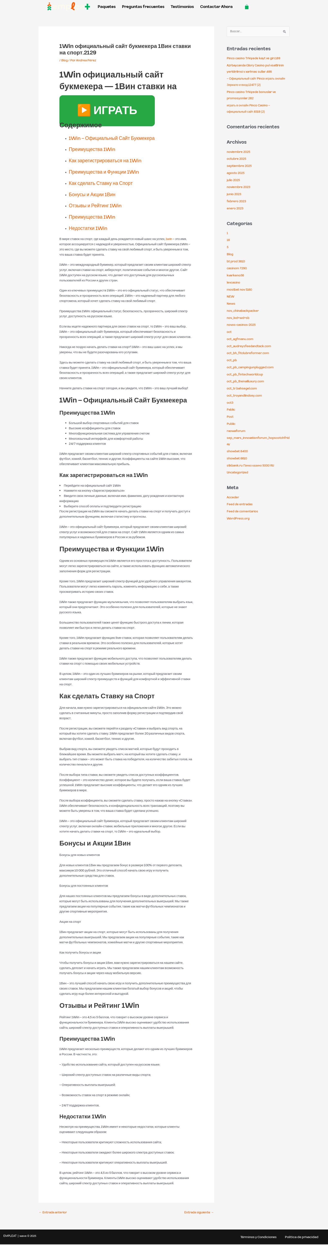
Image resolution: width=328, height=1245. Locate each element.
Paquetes (107, 6)
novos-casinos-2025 (242, 325)
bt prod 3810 (236, 261)
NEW (230, 297)
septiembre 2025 (240, 166)
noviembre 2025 (239, 152)
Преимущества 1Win (95, 149)
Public (231, 424)
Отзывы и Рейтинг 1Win (98, 206)
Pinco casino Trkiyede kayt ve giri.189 (255, 58)
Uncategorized (238, 473)
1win (169, 239)
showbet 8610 (237, 458)
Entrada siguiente (198, 1213)
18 (228, 240)
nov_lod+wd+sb (238, 318)
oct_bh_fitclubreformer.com (249, 353)
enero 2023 (235, 208)
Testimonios (182, 6)
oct (229, 332)
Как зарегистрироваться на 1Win (110, 161)
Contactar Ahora (216, 6)
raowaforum (236, 431)
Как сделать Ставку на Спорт (105, 183)
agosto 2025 (236, 173)
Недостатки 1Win (90, 228)
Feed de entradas (240, 505)
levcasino (234, 283)
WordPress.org (238, 519)
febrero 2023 (237, 201)
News (231, 304)
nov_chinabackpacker (244, 311)
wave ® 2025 (27, 1236)
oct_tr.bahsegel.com (243, 389)
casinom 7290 (237, 269)
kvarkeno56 (236, 275)
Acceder (233, 497)
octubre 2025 (237, 159)
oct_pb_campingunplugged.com (252, 367)
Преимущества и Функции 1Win (108, 172)
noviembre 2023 (239, 187)
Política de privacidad (301, 1237)
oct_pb (232, 360)
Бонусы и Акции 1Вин (95, 194)
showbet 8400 (238, 451)
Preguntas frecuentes (143, 6)
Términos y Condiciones (257, 1237)
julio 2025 (234, 180)
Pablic (231, 410)
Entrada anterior (53, 1213)
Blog (64, 60)
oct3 (230, 403)
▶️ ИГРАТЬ (107, 111)
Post (230, 417)
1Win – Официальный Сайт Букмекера (117, 138)
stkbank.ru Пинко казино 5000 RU (251, 466)
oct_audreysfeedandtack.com (250, 346)
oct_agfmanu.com (241, 339)
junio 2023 (234, 194)
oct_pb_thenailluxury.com (247, 382)
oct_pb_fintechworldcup (246, 374)
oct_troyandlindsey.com (245, 396)
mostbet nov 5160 (240, 290)
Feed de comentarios (243, 511)
